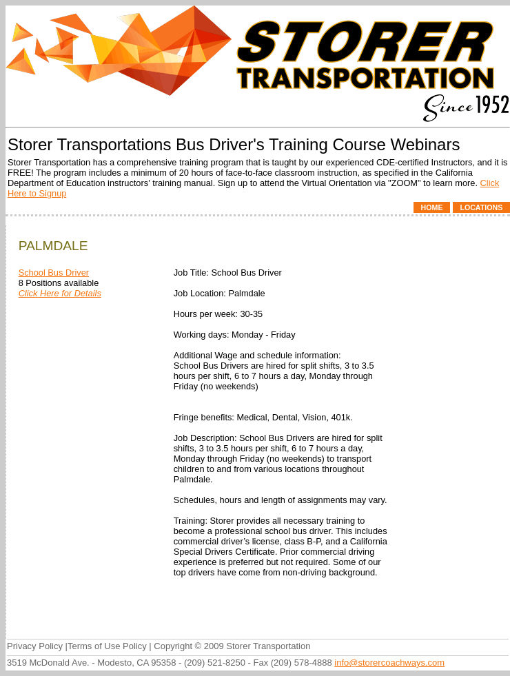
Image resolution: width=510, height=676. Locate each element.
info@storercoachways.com (389, 662)
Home (432, 207)
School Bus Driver (54, 272)
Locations (481, 207)
